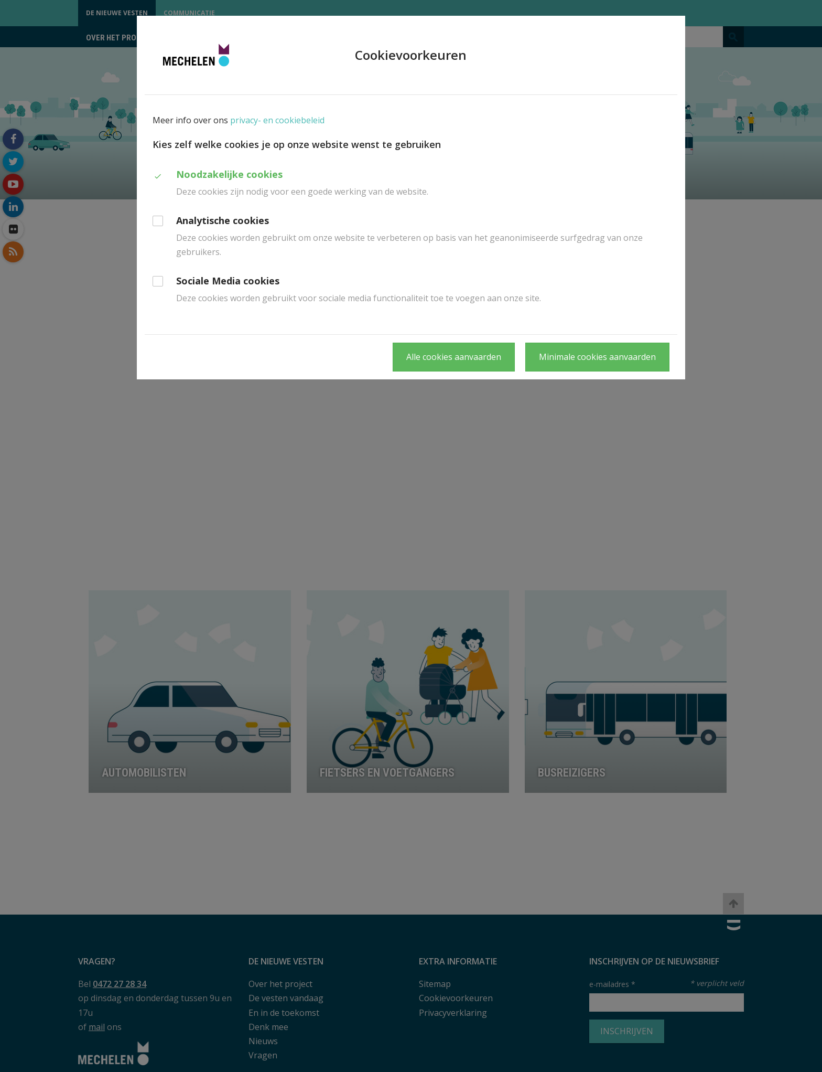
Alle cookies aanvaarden (453, 357)
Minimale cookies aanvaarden (597, 357)
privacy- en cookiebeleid (277, 120)
